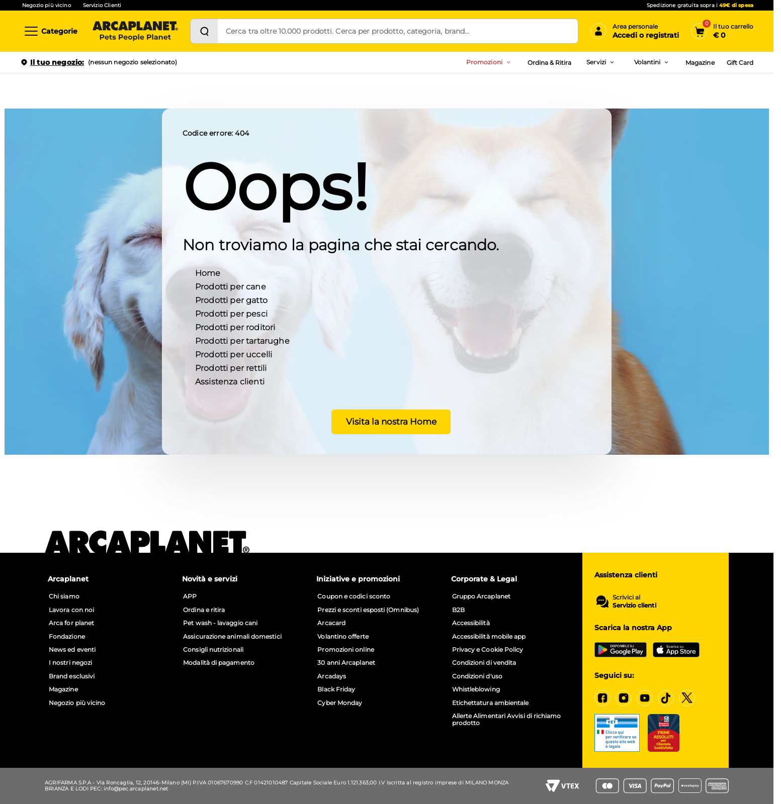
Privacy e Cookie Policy (488, 649)
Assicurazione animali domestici (232, 636)
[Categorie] (50, 31)
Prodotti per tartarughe (242, 340)
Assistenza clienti (230, 381)
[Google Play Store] (620, 649)
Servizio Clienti (102, 5)
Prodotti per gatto (231, 300)
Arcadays (331, 676)
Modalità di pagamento (218, 662)
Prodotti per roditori (235, 327)
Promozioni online (345, 649)
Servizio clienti (634, 605)
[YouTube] (645, 698)
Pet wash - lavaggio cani (220, 623)
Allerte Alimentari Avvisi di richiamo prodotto (506, 720)
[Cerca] (204, 31)
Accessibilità (471, 623)
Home (208, 272)
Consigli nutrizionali (213, 649)
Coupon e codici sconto (353, 596)
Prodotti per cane (230, 286)
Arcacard (331, 623)
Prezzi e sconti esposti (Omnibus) (368, 610)
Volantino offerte (342, 636)
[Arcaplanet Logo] (135, 31)
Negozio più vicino (46, 5)
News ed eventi (72, 649)
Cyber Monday (339, 703)
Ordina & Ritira (550, 62)
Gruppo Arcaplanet (481, 596)
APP (190, 596)
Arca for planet (71, 623)
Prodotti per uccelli (233, 354)
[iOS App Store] (676, 649)
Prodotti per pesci (231, 313)
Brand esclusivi (72, 676)
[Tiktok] (666, 698)
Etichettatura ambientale (490, 703)
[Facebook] (602, 698)
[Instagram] (624, 698)
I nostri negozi (70, 662)
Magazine (699, 62)
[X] (687, 698)
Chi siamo (64, 596)
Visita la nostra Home (387, 421)
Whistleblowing (476, 689)
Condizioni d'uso (477, 676)
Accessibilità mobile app (489, 636)
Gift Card (740, 62)
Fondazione (67, 636)
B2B (458, 610)
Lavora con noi (71, 610)
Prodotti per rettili (231, 367)
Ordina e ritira (204, 610)
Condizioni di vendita (484, 662)
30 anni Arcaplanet (346, 662)
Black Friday (336, 689)
